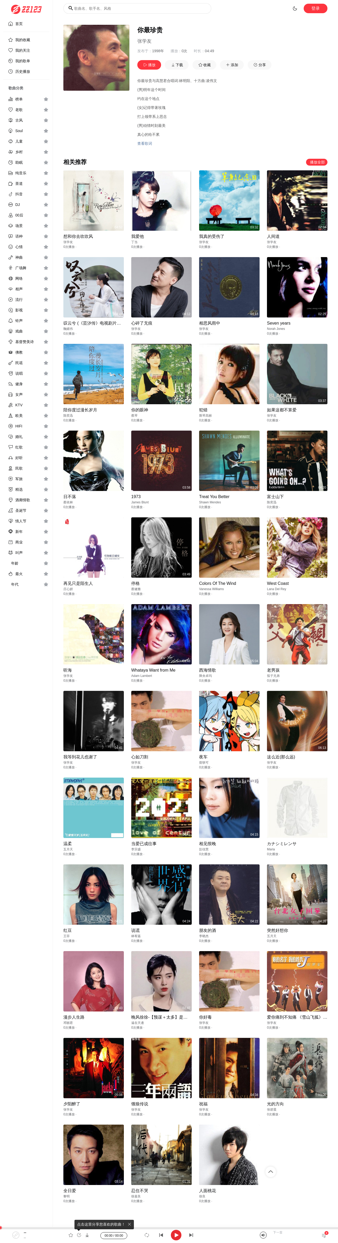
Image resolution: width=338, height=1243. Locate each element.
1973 (136, 496)
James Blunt (140, 502)
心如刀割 (139, 757)
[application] (169, 1235)
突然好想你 (277, 930)
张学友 (144, 41)
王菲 (66, 936)
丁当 (134, 242)
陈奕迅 (68, 415)
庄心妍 (68, 589)
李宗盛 (136, 849)
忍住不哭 (139, 1190)
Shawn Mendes (210, 502)
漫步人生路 (73, 1017)
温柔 (67, 843)
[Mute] (263, 1235)
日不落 (69, 496)
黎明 (66, 1196)
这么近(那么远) (281, 757)
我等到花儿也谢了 (80, 757)
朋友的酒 (207, 930)
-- (25, 1232)
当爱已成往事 (144, 843)
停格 (135, 583)
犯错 (203, 410)
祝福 (203, 1104)
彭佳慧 (204, 849)
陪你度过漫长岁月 (80, 410)
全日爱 (69, 1190)
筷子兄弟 (273, 676)
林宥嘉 (136, 936)
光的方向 (275, 1104)
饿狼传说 (139, 1104)
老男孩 (273, 670)
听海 (67, 670)
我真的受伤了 (211, 236)
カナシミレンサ (282, 843)
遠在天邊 (137, 1023)
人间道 (273, 236)
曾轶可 (204, 762)
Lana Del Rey (276, 589)
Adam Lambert (141, 676)
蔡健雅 (136, 589)
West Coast (278, 583)
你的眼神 (139, 410)
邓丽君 (68, 1023)
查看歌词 (144, 143)
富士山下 (275, 496)
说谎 (135, 930)
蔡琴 (134, 415)
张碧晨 (271, 1109)
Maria (271, 849)
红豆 (67, 930)
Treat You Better (214, 496)
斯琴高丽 (205, 415)
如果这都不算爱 (282, 410)
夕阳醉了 (71, 1104)
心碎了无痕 (141, 323)
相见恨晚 (207, 843)
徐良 (202, 1196)
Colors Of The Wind (217, 583)
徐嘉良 (136, 1196)
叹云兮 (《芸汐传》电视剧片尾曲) (94, 323)
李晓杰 (204, 936)
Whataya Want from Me (153, 670)
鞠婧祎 (68, 329)
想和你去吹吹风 (78, 236)
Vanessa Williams (211, 589)
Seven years (278, 323)
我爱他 (137, 236)
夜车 (203, 757)
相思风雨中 (209, 323)
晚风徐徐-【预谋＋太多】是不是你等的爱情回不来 (178, 1017)
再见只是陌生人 (78, 583)
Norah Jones (276, 329)
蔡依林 (68, 502)
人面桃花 (207, 1190)
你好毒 (205, 1017)
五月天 (68, 849)
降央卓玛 (205, 676)
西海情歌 (207, 670)
